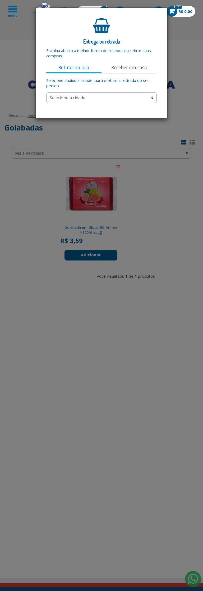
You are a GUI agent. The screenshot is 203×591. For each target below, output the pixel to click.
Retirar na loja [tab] (73, 67)
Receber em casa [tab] (129, 67)
